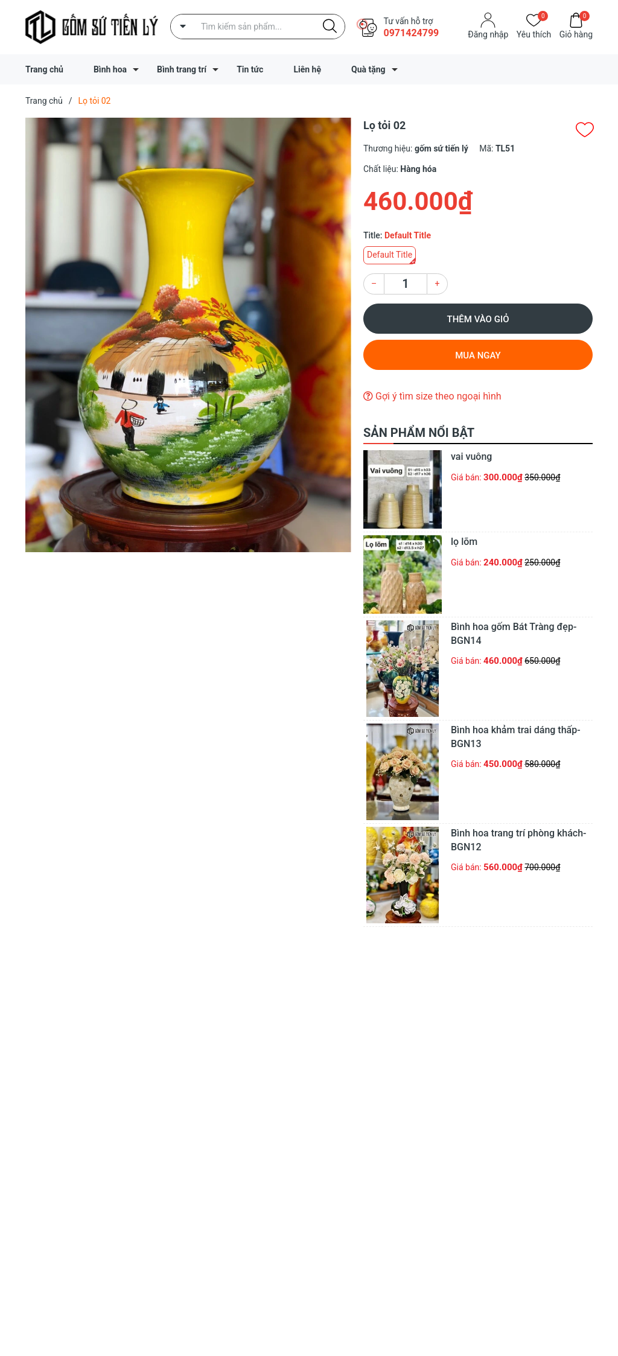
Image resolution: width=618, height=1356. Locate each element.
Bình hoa (110, 69)
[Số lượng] (405, 283)
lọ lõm (464, 541)
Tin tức (250, 69)
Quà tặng (368, 69)
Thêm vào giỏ (478, 319)
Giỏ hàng (576, 33)
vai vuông (471, 456)
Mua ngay (478, 355)
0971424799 (411, 33)
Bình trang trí (181, 69)
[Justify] (330, 26)
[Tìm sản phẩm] (258, 26)
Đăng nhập (488, 34)
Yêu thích (534, 33)
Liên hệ (307, 69)
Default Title (389, 254)
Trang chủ (44, 69)
